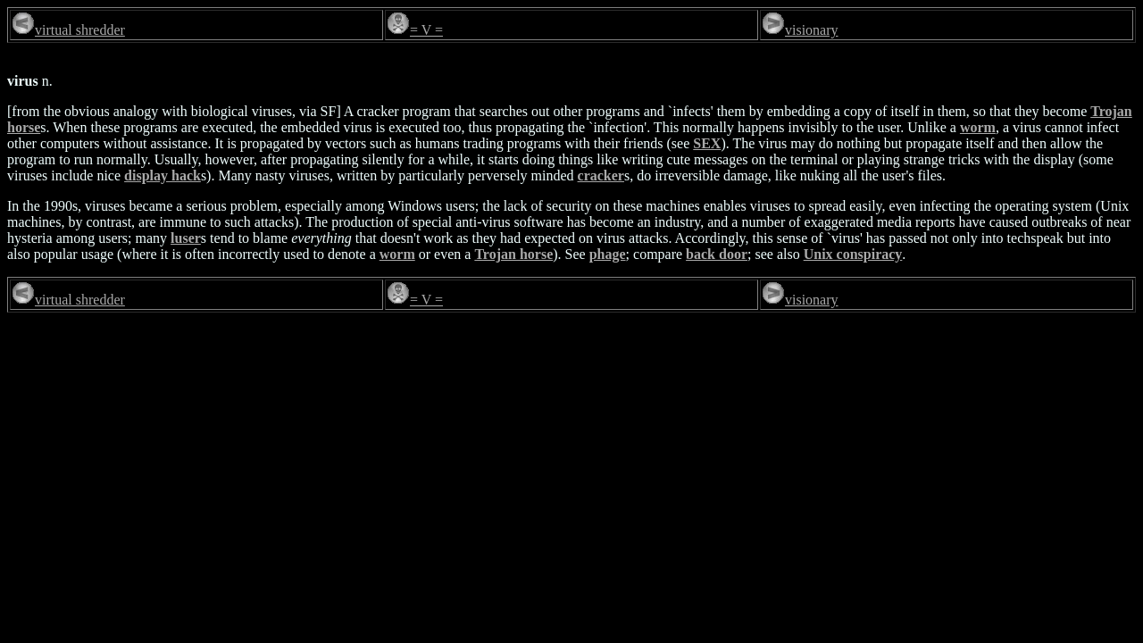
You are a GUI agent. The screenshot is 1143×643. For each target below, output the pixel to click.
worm (978, 127)
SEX (707, 143)
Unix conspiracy (853, 254)
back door (716, 254)
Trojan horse (513, 254)
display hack (162, 175)
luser (186, 238)
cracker (601, 175)
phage (607, 254)
